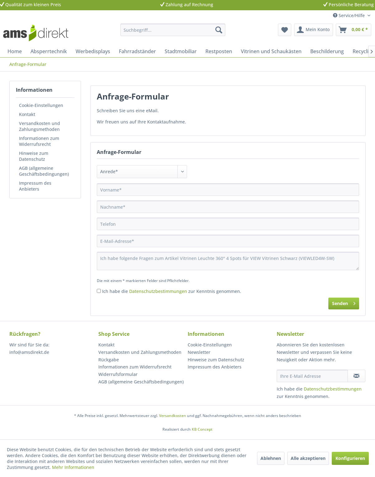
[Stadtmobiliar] (180, 51)
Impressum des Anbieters (35, 186)
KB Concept (202, 429)
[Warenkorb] (353, 30)
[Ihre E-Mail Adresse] (312, 376)
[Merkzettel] (284, 30)
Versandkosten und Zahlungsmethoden (39, 126)
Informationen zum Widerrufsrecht (39, 141)
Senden (343, 302)
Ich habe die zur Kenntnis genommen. (171, 291)
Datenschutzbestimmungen (158, 291)
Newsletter (199, 352)
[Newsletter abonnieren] (356, 376)
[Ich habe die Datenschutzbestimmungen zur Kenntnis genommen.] (99, 291)
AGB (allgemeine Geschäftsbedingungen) (44, 171)
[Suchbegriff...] (172, 30)
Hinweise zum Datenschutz (33, 156)
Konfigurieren (350, 458)
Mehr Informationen (73, 467)
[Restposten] (219, 51)
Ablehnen (270, 458)
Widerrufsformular (118, 374)
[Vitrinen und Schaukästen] (271, 51)
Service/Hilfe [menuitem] (349, 15)
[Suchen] (218, 30)
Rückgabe (108, 360)
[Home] (14, 51)
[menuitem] (172, 30)
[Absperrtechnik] (48, 51)
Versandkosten (172, 415)
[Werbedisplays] (93, 51)
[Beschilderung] (327, 51)
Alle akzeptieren (308, 458)
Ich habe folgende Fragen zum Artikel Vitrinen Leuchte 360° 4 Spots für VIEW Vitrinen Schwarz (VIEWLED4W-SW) (228, 261)
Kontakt (27, 114)
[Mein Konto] (313, 30)
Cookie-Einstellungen (41, 105)
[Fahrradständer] (137, 51)
